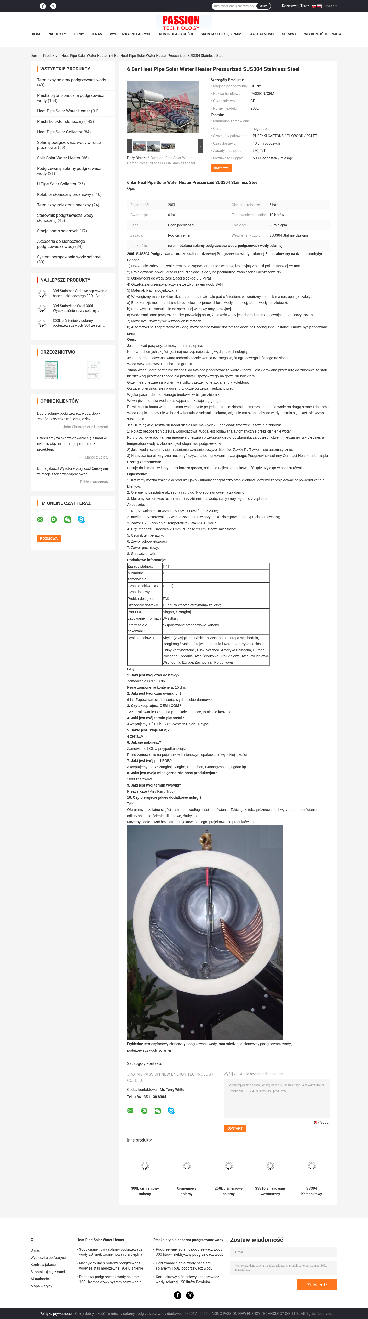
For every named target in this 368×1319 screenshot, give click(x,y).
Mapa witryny (41, 1286)
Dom (36, 34)
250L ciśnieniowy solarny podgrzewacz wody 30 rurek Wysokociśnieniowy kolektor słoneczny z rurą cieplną (229, 1191)
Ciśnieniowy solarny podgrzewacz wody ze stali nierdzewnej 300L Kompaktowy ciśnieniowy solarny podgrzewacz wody (186, 1191)
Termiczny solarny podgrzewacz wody (71, 80)
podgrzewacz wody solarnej (149, 1050)
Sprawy (289, 34)
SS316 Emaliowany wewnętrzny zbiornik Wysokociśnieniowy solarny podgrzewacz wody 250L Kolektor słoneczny (270, 1191)
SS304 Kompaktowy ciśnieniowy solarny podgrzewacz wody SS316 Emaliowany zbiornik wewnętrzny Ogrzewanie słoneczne (311, 1191)
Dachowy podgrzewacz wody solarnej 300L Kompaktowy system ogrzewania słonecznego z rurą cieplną (110, 1280)
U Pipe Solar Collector (56, 184)
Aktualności (262, 34)
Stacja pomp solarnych (57, 231)
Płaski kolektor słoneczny (60, 121)
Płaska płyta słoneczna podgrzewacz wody (188, 1240)
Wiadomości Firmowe (324, 34)
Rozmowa (221, 168)
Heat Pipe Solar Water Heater (84, 56)
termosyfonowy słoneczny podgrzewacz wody (180, 1044)
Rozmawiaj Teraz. (296, 6)
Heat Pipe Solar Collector (60, 132)
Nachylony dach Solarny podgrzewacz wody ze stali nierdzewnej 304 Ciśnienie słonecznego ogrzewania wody (111, 1266)
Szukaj (263, 6)
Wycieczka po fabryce (130, 34)
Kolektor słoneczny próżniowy (64, 194)
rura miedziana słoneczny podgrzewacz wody (255, 1044)
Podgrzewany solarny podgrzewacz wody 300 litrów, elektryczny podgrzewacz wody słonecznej (189, 1252)
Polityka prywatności (56, 1314)
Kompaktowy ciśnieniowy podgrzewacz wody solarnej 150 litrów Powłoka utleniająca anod (187, 1280)
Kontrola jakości (176, 34)
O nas (97, 34)
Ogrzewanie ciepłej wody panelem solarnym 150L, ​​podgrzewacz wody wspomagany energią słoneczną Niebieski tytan (190, 1266)
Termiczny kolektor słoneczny (64, 204)
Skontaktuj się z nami (222, 34)
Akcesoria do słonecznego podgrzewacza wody (61, 244)
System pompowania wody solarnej (69, 257)
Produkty (57, 34)
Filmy (79, 34)
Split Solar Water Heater (58, 158)
